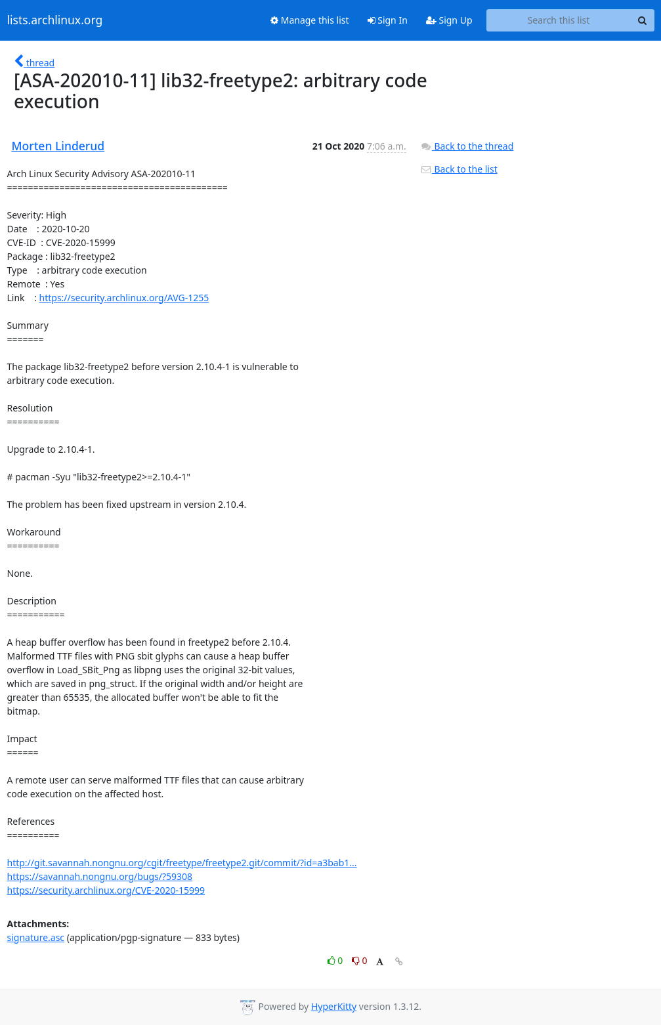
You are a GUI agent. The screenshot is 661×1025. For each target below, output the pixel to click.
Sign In (388, 20)
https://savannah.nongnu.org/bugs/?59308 (100, 876)
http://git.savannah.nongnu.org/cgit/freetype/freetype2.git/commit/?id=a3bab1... (182, 862)
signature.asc (36, 937)
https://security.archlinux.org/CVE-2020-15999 (106, 890)
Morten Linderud (58, 146)
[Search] (642, 20)
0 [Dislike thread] (360, 960)
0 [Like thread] (336, 960)
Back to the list (459, 169)
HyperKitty (333, 1006)
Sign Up (449, 20)
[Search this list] (558, 20)
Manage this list (309, 20)
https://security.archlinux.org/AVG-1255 (124, 297)
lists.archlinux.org (55, 20)
